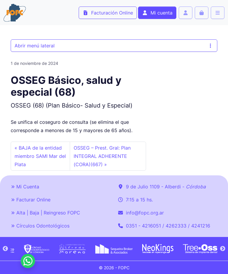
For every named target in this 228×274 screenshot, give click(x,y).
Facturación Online (108, 13)
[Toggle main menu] (217, 13)
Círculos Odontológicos (40, 226)
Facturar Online (30, 200)
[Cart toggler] (201, 13)
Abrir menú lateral (114, 46)
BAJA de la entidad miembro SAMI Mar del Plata (40, 156)
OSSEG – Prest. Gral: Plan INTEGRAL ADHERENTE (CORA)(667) (102, 156)
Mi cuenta (157, 13)
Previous (5, 248)
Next (222, 248)
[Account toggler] (185, 13)
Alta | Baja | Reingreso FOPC (45, 213)
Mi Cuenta (25, 187)
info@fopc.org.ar (145, 213)
